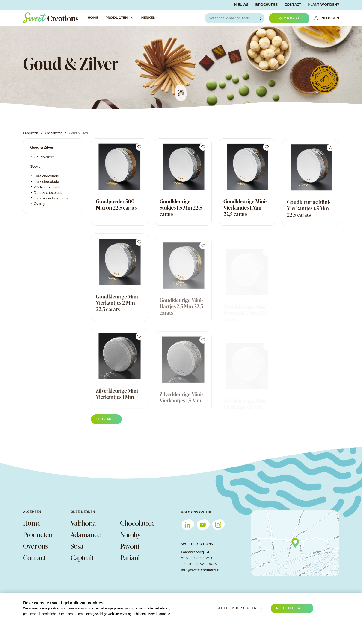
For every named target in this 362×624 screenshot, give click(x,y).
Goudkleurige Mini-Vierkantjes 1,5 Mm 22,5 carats (308, 218)
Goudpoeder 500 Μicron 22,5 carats (116, 204)
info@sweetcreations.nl (200, 570)
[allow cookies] (292, 608)
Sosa (77, 546)
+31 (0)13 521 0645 (199, 564)
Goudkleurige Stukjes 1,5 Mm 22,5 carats (181, 208)
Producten (38, 534)
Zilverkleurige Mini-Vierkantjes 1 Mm (117, 404)
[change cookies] (237, 608)
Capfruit (82, 557)
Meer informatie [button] (159, 614)
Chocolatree (137, 523)
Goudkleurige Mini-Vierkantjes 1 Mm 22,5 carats (245, 211)
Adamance (86, 534)
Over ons (35, 546)
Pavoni (129, 546)
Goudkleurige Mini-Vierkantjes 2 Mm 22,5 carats (117, 313)
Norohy (130, 534)
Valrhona (83, 523)
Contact (34, 557)
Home (32, 523)
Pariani (130, 557)
